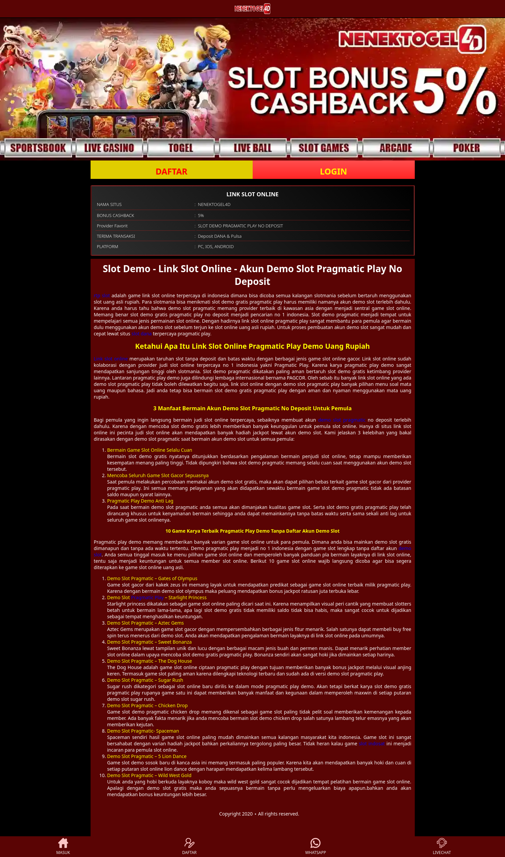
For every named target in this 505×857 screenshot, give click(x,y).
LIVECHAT (442, 846)
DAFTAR (171, 171)
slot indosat (372, 743)
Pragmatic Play (147, 597)
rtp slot (102, 295)
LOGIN (333, 171)
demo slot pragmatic (342, 420)
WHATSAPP (315, 846)
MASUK (63, 846)
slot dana (141, 333)
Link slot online (111, 358)
